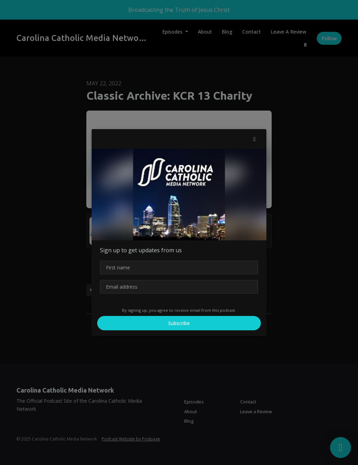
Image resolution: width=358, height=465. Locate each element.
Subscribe (179, 323)
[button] (254, 139)
